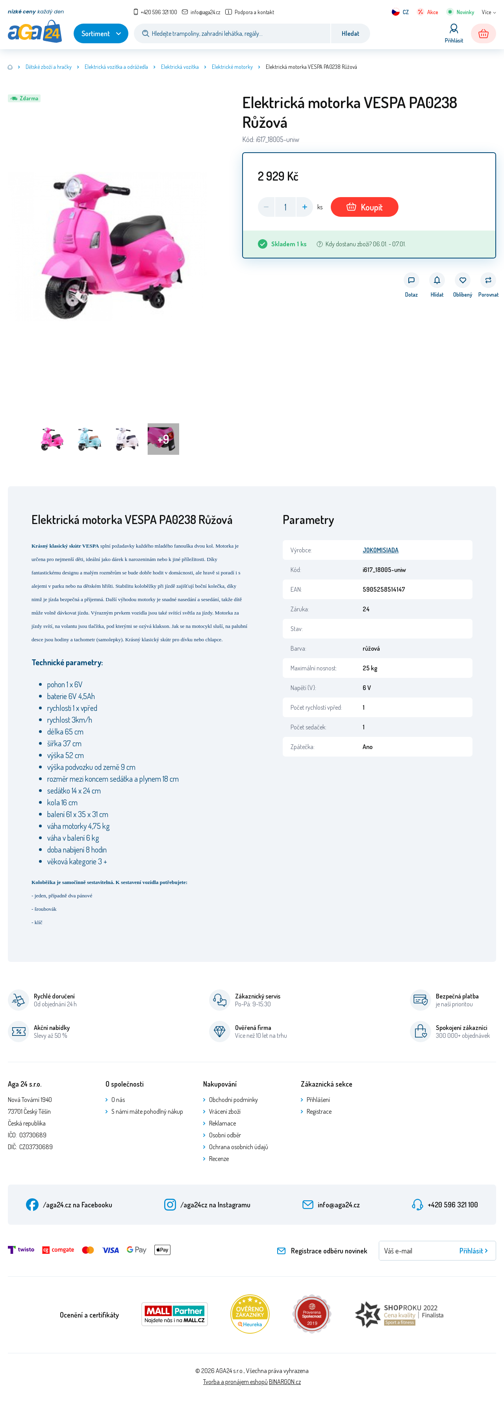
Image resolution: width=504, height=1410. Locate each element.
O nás (118, 1100)
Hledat (350, 33)
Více (486, 12)
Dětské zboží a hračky (49, 66)
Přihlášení (318, 1100)
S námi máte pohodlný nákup (147, 1111)
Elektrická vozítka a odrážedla (116, 66)
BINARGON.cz (285, 1382)
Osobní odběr (225, 1135)
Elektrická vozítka (180, 66)
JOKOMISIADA (380, 550)
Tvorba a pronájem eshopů (235, 1382)
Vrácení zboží (225, 1111)
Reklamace (222, 1123)
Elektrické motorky (232, 66)
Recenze (219, 1159)
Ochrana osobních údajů (238, 1147)
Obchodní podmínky (233, 1100)
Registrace (319, 1111)
